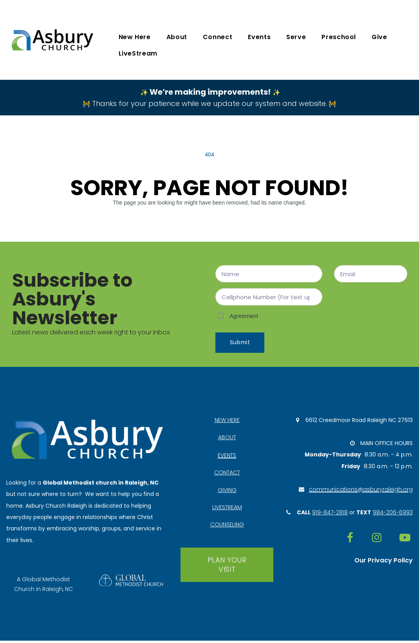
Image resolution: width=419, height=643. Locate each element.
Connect (217, 36)
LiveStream (138, 53)
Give (379, 36)
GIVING (227, 491)
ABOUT (227, 438)
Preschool (338, 36)
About (176, 36)
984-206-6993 (393, 515)
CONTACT (227, 474)
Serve (296, 36)
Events (259, 36)
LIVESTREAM (227, 509)
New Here (135, 36)
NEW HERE (227, 421)
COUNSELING (227, 526)
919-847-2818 (330, 515)
